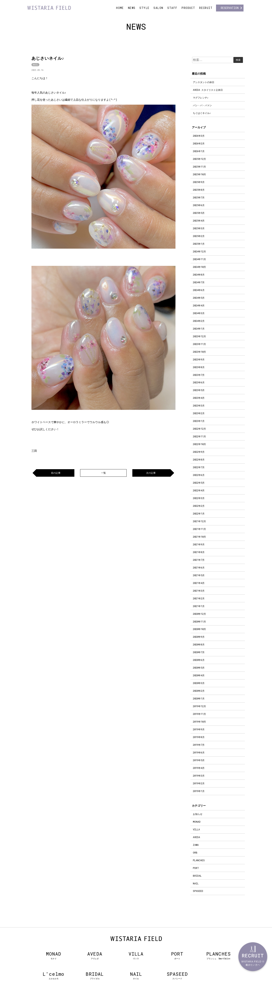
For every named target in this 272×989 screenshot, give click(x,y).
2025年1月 (199, 243)
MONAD (197, 821)
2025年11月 (199, 166)
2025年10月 (199, 174)
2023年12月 (199, 336)
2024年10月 (199, 266)
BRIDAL (197, 875)
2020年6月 (199, 659)
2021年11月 (199, 528)
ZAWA (196, 844)
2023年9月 (199, 359)
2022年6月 (199, 475)
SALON (158, 8)
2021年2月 (199, 598)
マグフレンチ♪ (200, 97)
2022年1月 (199, 513)
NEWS (132, 8)
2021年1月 (199, 606)
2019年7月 (199, 744)
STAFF (172, 8)
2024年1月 (199, 328)
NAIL (35, 64)
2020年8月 (199, 644)
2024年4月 (199, 305)
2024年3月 (199, 313)
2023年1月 (199, 421)
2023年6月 (199, 382)
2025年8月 (199, 189)
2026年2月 (199, 143)
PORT (196, 868)
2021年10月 (199, 536)
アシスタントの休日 (203, 82)
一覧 (103, 472)
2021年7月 (199, 559)
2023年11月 (199, 344)
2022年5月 (199, 482)
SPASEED (198, 890)
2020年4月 (199, 675)
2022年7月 (199, 467)
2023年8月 (199, 367)
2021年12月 (199, 521)
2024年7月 (199, 282)
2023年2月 (199, 413)
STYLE (144, 8)
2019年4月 (199, 767)
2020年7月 (199, 652)
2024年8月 (199, 274)
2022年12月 (199, 428)
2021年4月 (199, 582)
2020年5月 (199, 667)
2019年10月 (199, 721)
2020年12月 (199, 613)
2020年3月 (199, 683)
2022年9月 (199, 451)
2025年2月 (199, 236)
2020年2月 (199, 690)
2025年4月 (199, 220)
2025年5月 (199, 212)
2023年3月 (199, 405)
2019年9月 (199, 729)
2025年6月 (199, 205)
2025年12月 (199, 158)
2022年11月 (199, 436)
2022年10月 (199, 444)
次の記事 (151, 472)
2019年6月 (199, 752)
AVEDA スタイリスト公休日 (208, 89)
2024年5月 (199, 297)
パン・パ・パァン (202, 105)
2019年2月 (199, 783)
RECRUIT (205, 8)
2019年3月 (199, 775)
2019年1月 (199, 791)
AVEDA (196, 837)
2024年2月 (199, 320)
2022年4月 (199, 490)
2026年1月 (199, 151)
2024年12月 (199, 251)
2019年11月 (199, 713)
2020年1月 (199, 698)
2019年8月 (199, 737)
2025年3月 (199, 228)
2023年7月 (199, 374)
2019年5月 (199, 760)
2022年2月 (199, 505)
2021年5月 (199, 575)
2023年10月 (199, 351)
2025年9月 (199, 182)
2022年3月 (199, 498)
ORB (195, 852)
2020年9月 (199, 636)
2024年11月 (199, 259)
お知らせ (197, 814)
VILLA (196, 829)
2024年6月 (199, 290)
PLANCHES (199, 860)
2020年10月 (199, 629)
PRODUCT (188, 8)
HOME (120, 8)
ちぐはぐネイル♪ (202, 113)
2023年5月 (199, 390)
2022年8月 (199, 459)
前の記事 (56, 472)
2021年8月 (199, 552)
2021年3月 (199, 590)
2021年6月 (199, 567)
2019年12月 (199, 706)
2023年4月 (199, 397)
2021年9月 (199, 544)
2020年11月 (199, 621)
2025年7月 (199, 197)
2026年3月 (199, 135)
